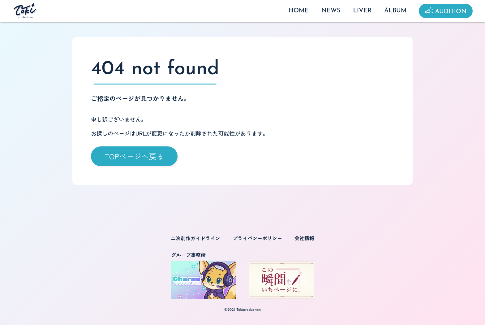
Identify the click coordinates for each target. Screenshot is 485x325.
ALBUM (395, 11)
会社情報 (304, 238)
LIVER (362, 11)
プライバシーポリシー (257, 238)
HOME (299, 11)
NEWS (331, 11)
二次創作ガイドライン (195, 238)
